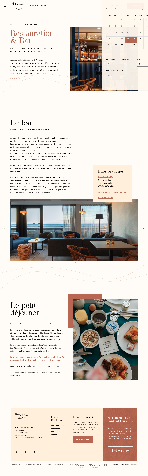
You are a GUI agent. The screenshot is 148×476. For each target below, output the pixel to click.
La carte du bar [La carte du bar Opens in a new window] (105, 198)
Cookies (71, 464)
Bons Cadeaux (57, 426)
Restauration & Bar (29, 24)
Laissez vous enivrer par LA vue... (30, 130)
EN (121, 6)
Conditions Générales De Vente (34, 464)
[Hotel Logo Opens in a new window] (21, 419)
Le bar (21, 124)
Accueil (13, 24)
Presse (54, 435)
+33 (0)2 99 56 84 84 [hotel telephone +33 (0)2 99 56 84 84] (106, 187)
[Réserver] (135, 6)
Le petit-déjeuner (24, 310)
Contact (55, 432)
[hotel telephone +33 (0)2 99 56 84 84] (22, 435)
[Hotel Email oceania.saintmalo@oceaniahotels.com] (29, 438)
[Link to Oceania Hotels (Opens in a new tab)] (37, 6)
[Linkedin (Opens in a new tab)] (34, 451)
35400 (17, 433)
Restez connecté (83, 417)
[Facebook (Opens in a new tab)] (25, 451)
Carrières (55, 429)
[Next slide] (142, 229)
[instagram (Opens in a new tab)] (17, 451)
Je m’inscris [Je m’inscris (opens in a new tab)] (82, 439)
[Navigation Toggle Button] (6, 6)
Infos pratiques (111, 172)
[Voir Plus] (17, 78)
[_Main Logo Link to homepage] (16, 6)
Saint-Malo (23, 433)
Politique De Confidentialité (55, 464)
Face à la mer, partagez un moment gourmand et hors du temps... (32, 50)
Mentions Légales (15, 464)
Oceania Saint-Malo (25, 428)
